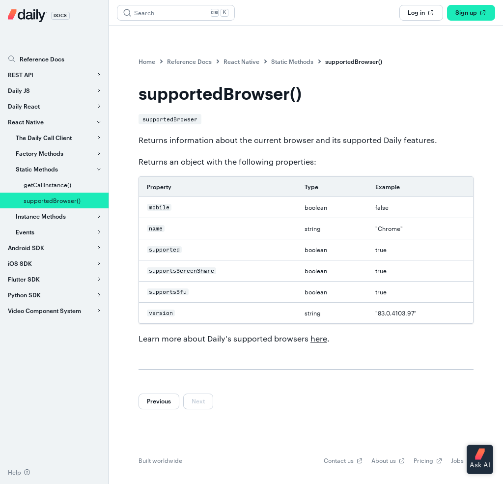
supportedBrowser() (353, 61)
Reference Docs (189, 61)
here (318, 338)
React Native (241, 61)
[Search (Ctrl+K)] (176, 13)
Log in (421, 13)
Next (198, 401)
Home (147, 61)
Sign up (471, 13)
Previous (159, 401)
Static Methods (292, 61)
